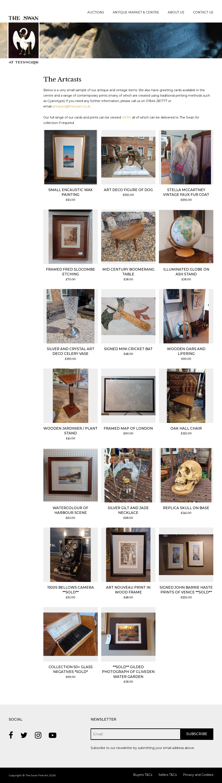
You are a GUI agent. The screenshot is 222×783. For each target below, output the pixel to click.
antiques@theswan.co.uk (71, 106)
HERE (126, 117)
